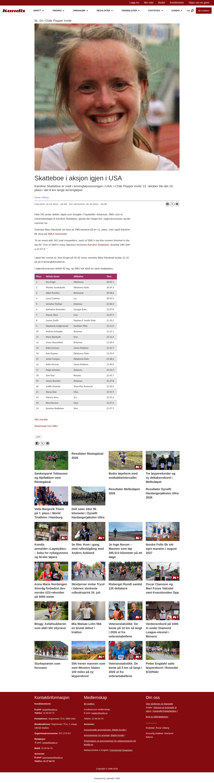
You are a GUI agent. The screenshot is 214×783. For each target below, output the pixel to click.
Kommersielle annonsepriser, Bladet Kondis (105, 730)
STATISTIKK (154, 10)
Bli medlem (203, 10)
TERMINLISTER (129, 10)
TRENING (57, 10)
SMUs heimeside (57, 234)
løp (38, 437)
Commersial (115, 750)
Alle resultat (41, 419)
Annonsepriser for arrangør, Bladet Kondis (104, 735)
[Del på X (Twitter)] (172, 204)
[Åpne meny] (192, 10)
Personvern (151, 722)
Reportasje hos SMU (46, 426)
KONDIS (175, 10)
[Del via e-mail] (177, 204)
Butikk (161, 2)
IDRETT (37, 10)
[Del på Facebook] (167, 204)
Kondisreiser (177, 2)
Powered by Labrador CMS (107, 778)
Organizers (127, 750)
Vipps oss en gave (199, 2)
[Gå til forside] (14, 10)
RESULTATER (103, 10)
